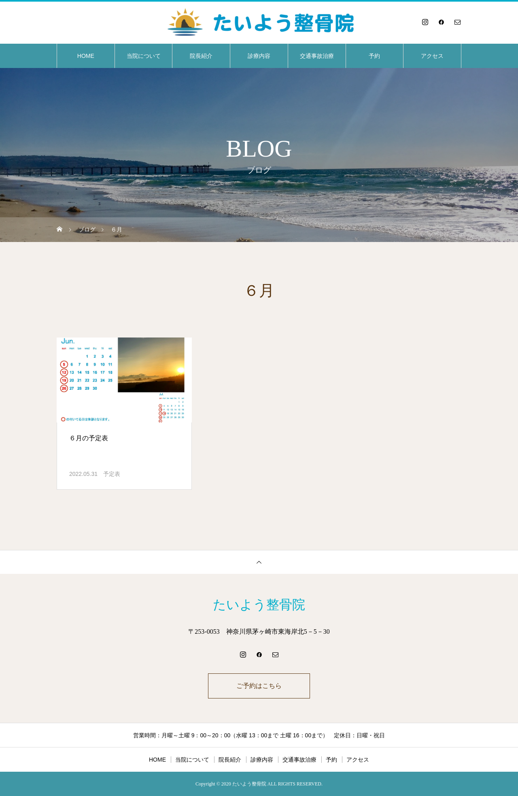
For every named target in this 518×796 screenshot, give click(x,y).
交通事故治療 (317, 56)
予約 (374, 56)
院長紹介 (201, 56)
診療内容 (259, 56)
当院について (144, 56)
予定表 (111, 474)
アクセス (432, 56)
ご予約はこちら (259, 685)
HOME (85, 56)
